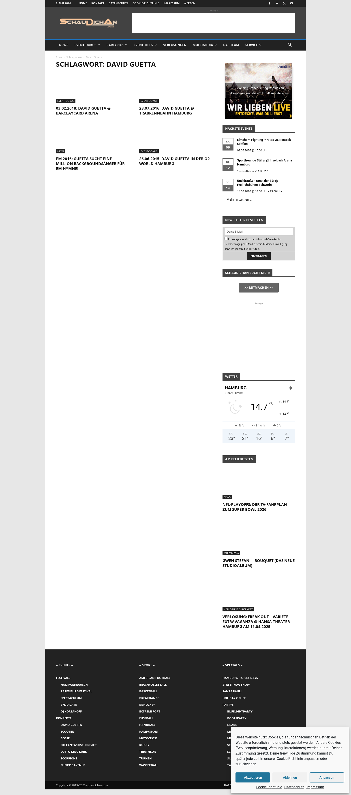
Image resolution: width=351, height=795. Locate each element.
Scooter (67, 731)
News (63, 45)
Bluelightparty (240, 711)
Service (253, 45)
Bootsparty (236, 718)
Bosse (65, 738)
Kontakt (97, 3)
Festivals (63, 678)
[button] (289, 45)
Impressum (315, 787)
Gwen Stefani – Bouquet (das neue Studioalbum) (259, 563)
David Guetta (71, 725)
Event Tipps (145, 45)
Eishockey (147, 705)
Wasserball (148, 765)
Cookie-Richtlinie (269, 787)
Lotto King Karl (74, 752)
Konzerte (63, 718)
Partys (228, 705)
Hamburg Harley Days (240, 678)
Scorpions (69, 758)
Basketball (148, 691)
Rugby (144, 745)
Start (59, 57)
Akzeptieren (253, 778)
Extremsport (149, 711)
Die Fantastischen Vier (79, 745)
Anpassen (326, 778)
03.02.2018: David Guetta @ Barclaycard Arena (83, 111)
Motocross (148, 738)
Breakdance (149, 698)
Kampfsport (149, 731)
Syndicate (69, 705)
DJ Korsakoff (71, 711)
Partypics (117, 45)
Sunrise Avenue (73, 765)
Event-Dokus (87, 45)
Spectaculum (71, 698)
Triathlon (147, 752)
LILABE (232, 725)
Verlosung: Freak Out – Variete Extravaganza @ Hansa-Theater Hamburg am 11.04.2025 (256, 621)
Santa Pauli (232, 691)
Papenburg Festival (76, 691)
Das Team (231, 45)
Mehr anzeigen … (240, 199)
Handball (147, 725)
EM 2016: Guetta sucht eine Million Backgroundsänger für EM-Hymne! (90, 163)
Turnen (145, 758)
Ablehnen (290, 778)
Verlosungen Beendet (238, 609)
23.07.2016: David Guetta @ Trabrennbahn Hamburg (166, 111)
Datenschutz (294, 787)
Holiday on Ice (234, 698)
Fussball (146, 718)
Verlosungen (174, 45)
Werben (189, 3)
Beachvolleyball (153, 685)
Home (83, 3)
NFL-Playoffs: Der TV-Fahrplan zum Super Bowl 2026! (255, 507)
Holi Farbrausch (74, 685)
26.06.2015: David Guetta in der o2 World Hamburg (174, 161)
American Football (154, 678)
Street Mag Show (236, 685)
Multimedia (205, 45)
